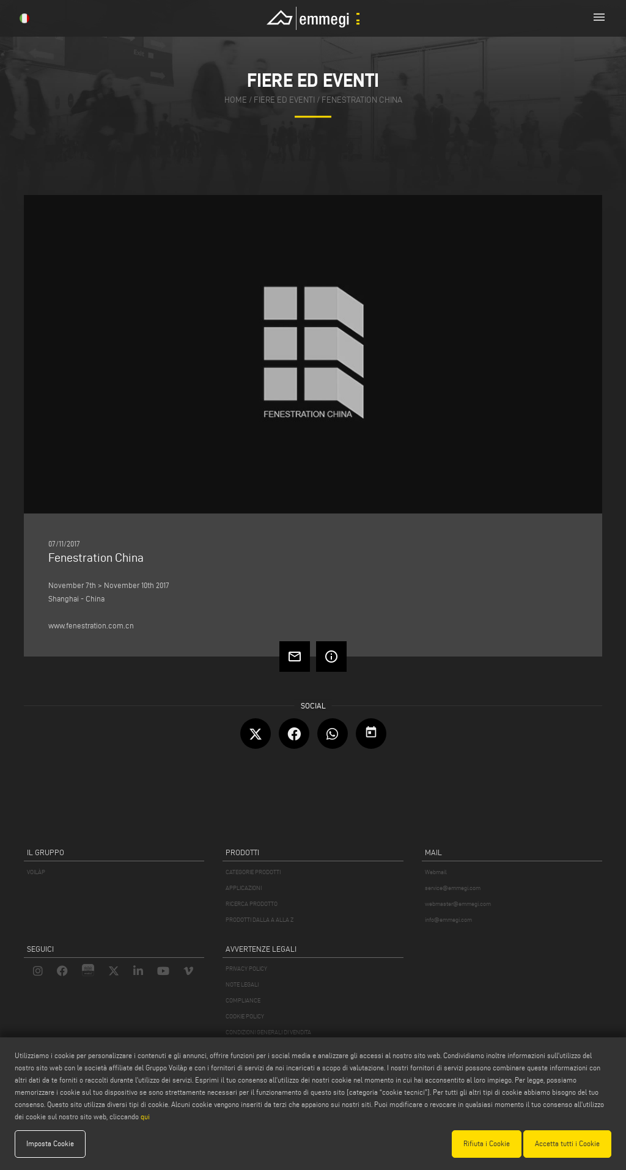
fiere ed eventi (284, 100)
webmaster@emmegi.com (458, 903)
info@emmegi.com (448, 919)
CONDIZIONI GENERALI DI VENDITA (268, 1032)
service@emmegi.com (453, 888)
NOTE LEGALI (242, 984)
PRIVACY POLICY (246, 968)
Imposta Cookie (50, 1143)
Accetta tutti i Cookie (567, 1143)
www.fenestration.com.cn (91, 625)
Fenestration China (362, 100)
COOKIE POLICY (245, 1016)
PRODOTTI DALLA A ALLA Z (259, 919)
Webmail (436, 872)
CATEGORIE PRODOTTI (253, 872)
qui (145, 1116)
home (235, 100)
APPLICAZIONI (244, 888)
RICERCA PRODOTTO (252, 903)
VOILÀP (36, 872)
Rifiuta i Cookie (486, 1143)
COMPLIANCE (243, 1000)
